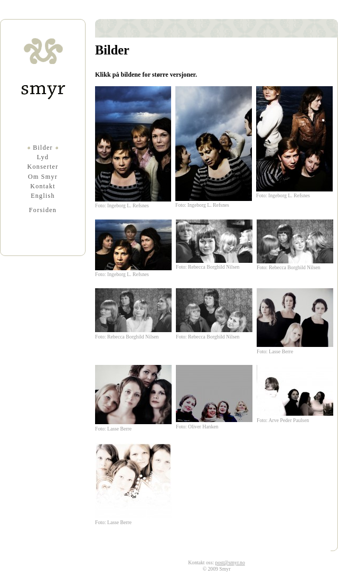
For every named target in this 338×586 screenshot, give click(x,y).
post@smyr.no (230, 562)
